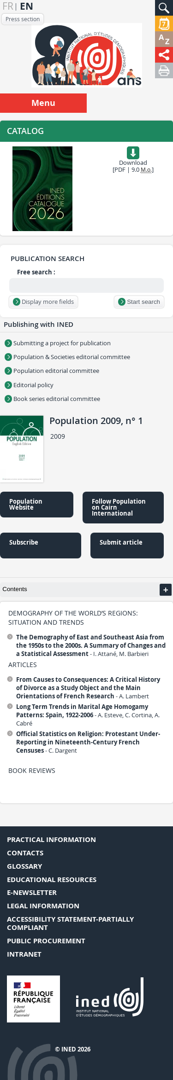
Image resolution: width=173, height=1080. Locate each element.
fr (7, 6)
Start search (139, 302)
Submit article (121, 542)
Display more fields (43, 301)
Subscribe (23, 542)
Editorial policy (29, 385)
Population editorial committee (52, 370)
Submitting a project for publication (58, 343)
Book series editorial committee (52, 399)
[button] (164, 8)
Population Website (25, 504)
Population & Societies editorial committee (67, 357)
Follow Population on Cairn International (119, 507)
